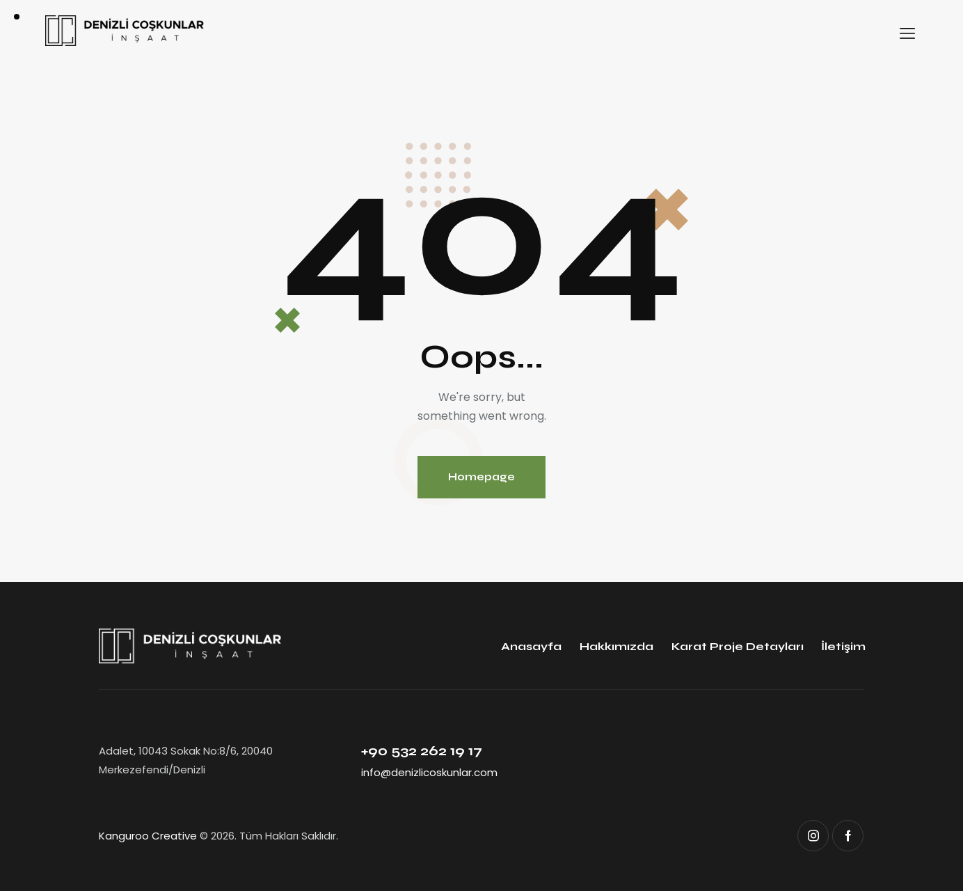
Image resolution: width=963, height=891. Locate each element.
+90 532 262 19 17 (421, 751)
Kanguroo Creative (148, 835)
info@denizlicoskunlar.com (429, 772)
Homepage (481, 477)
